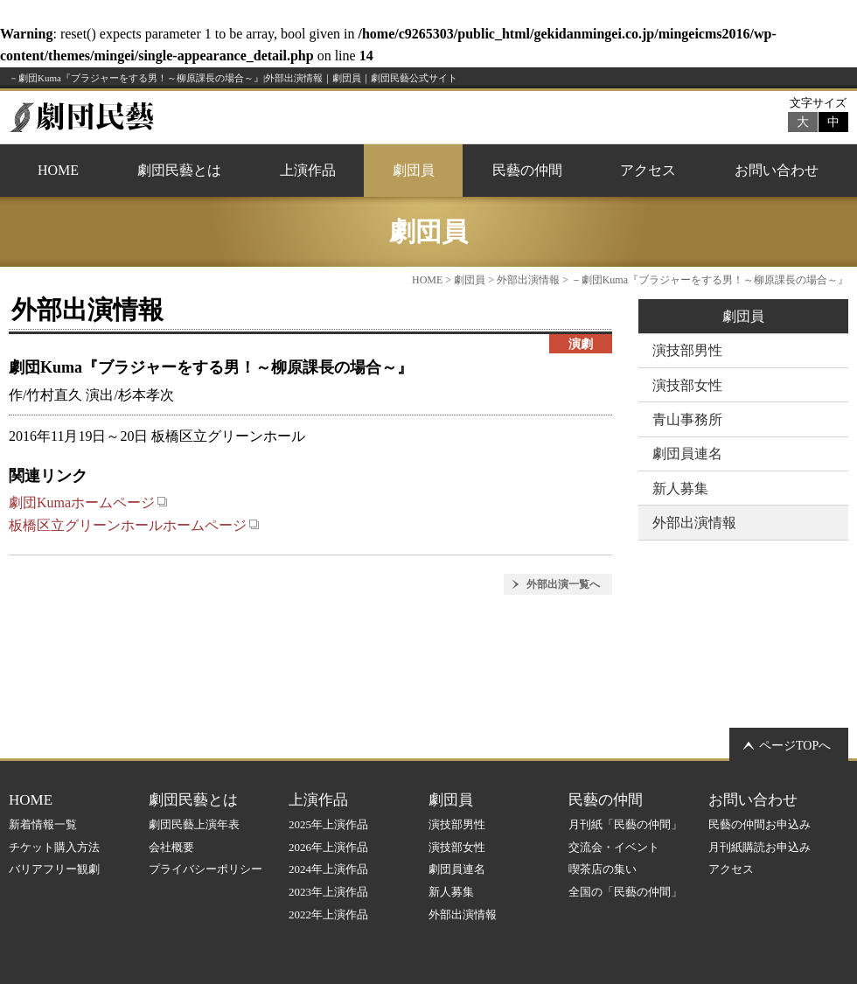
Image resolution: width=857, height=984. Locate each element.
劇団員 (414, 170)
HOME (58, 170)
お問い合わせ (777, 170)
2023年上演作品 (328, 891)
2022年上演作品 (328, 914)
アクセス (648, 170)
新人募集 (680, 488)
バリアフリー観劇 (54, 869)
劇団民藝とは (179, 170)
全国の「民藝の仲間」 (625, 891)
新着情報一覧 (43, 824)
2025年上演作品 (328, 824)
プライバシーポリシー (205, 869)
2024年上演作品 (328, 869)
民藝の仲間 (527, 170)
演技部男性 (687, 350)
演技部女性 (687, 385)
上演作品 (308, 170)
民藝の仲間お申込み (759, 824)
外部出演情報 (528, 280)
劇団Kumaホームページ (88, 502)
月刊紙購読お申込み (759, 847)
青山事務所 (687, 419)
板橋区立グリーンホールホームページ (134, 525)
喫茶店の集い (602, 869)
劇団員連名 (687, 453)
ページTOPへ (795, 745)
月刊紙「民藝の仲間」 (625, 824)
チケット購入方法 (54, 847)
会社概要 (171, 847)
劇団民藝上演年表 (194, 824)
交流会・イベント (613, 847)
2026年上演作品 (328, 847)
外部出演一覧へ (563, 584)
